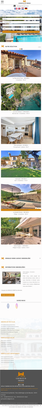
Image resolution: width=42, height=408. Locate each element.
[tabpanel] (21, 150)
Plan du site (8, 388)
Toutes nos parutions (8, 295)
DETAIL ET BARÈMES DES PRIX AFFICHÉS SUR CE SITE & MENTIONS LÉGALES (17, 386)
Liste (39, 47)
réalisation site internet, (22, 403)
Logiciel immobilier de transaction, (9, 403)
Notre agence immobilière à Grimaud (28, 388)
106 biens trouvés (21, 31)
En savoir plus (30, 406)
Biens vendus (4, 390)
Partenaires (15, 388)
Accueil (2, 388)
